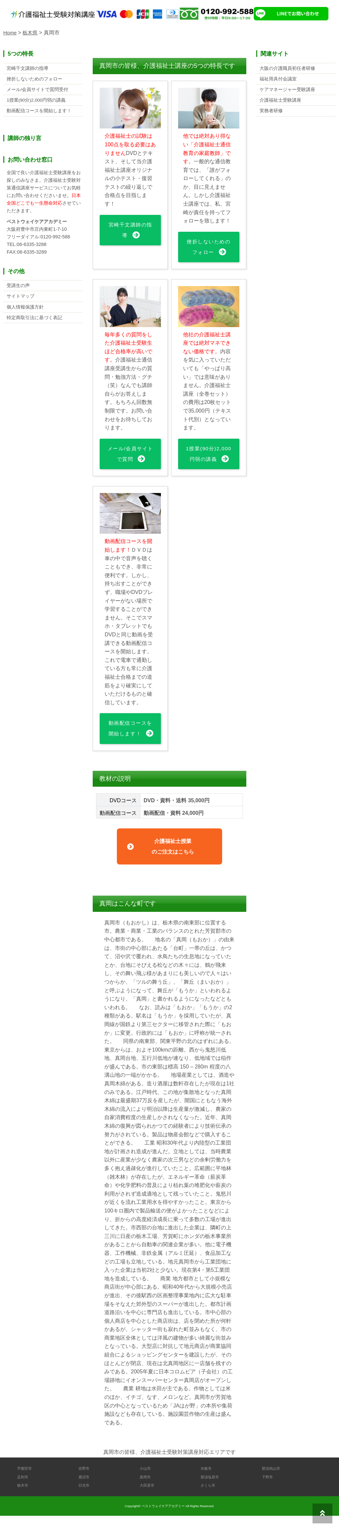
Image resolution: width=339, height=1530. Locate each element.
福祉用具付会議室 (278, 79)
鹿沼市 (84, 1491)
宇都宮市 (25, 1482)
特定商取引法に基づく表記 (34, 322)
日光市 (84, 1499)
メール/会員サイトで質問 (130, 455)
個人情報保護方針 (25, 311)
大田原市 (148, 1499)
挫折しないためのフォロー (208, 247)
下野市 (268, 1491)
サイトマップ (20, 300)
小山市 (146, 1482)
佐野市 (84, 1482)
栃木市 (23, 1499)
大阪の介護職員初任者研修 (287, 68)
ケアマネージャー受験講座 (287, 91)
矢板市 (207, 1482)
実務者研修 (271, 113)
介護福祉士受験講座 (280, 102)
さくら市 (209, 1499)
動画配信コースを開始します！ (130, 741)
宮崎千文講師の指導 (130, 230)
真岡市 (146, 1491)
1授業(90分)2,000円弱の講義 (208, 460)
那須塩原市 (211, 1491)
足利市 (23, 1491)
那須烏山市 (272, 1482)
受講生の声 (18, 288)
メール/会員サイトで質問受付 (37, 91)
